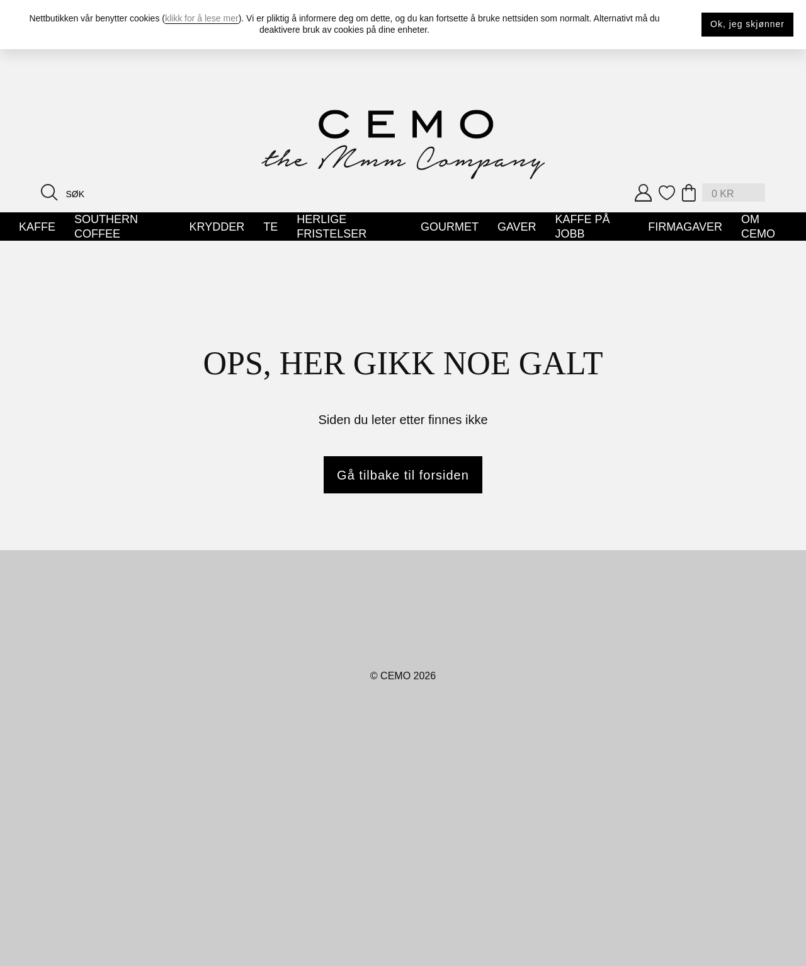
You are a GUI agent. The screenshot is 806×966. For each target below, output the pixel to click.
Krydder (217, 227)
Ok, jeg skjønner (747, 24)
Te (270, 227)
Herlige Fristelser (331, 226)
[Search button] (49, 191)
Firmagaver (685, 227)
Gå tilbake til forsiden (403, 475)
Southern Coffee (106, 226)
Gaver (516, 227)
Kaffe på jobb (582, 226)
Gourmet (450, 227)
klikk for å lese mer (202, 18)
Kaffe (37, 227)
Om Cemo (758, 226)
